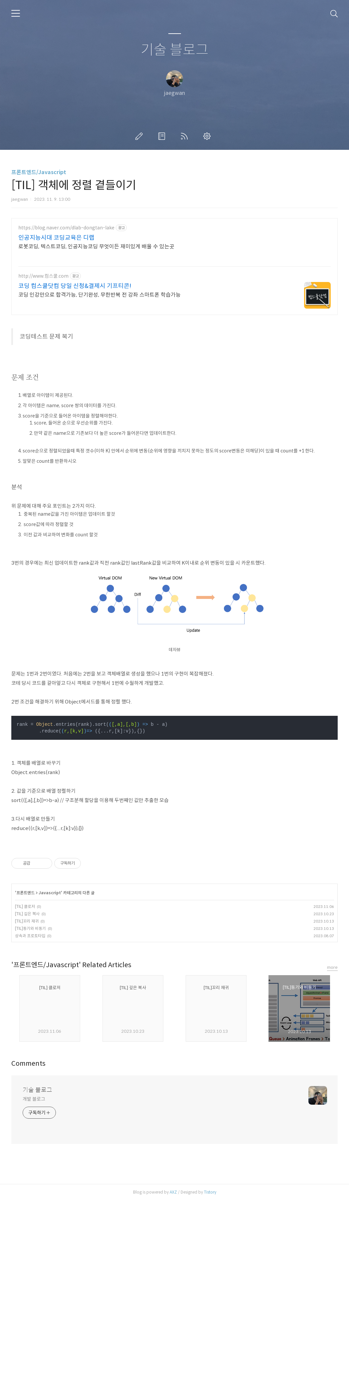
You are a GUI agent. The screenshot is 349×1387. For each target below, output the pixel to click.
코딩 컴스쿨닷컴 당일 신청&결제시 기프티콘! (74, 286)
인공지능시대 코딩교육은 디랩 (56, 237)
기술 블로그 (175, 50)
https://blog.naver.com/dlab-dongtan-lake (66, 228)
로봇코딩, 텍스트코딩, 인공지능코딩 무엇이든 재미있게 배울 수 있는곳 (96, 246)
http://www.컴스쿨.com (43, 276)
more (332, 1154)
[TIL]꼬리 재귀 (27, 1107)
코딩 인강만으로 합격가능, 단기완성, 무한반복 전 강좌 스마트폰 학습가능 (99, 294)
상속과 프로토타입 (30, 1122)
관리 (208, 136)
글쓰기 (140, 136)
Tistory (210, 1378)
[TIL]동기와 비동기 (30, 1114)
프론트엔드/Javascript (38, 172)
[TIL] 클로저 (25, 1092)
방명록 (163, 136)
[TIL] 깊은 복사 (27, 1100)
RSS (186, 136)
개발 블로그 (34, 1285)
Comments (28, 1250)
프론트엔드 (25, 1079)
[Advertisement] (174, 368)
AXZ (173, 1378)
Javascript (50, 1079)
